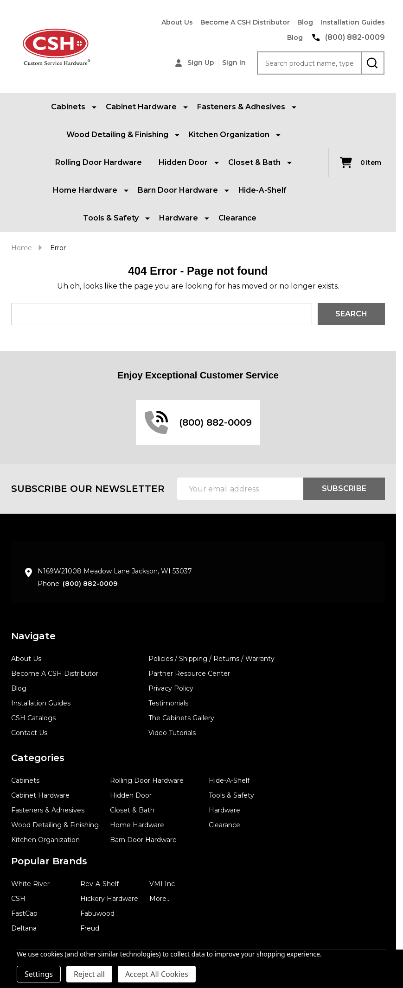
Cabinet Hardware (40, 795)
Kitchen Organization (45, 840)
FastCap (24, 913)
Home (21, 248)
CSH (18, 898)
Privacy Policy (170, 688)
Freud (89, 928)
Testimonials (168, 703)
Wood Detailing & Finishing (55, 825)
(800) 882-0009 (90, 583)
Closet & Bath (132, 810)
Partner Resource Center (189, 673)
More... (160, 898)
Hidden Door (131, 795)
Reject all (89, 974)
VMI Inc (162, 884)
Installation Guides (352, 22)
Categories (37, 757)
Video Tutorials (172, 733)
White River (30, 884)
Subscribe (344, 488)
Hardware (224, 810)
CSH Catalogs (33, 718)
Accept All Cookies (156, 974)
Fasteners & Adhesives (47, 810)
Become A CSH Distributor (245, 22)
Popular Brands (49, 861)
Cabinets (25, 780)
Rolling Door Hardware (98, 162)
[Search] (372, 63)
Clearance (237, 218)
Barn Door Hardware (143, 840)
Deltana (24, 928)
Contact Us (29, 733)
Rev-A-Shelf (99, 884)
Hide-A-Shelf (262, 190)
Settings (39, 974)
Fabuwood (97, 913)
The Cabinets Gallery (181, 718)
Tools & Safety (231, 795)
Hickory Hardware (109, 898)
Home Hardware (137, 825)
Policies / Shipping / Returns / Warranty (211, 658)
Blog (305, 22)
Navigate (33, 636)
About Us (177, 22)
